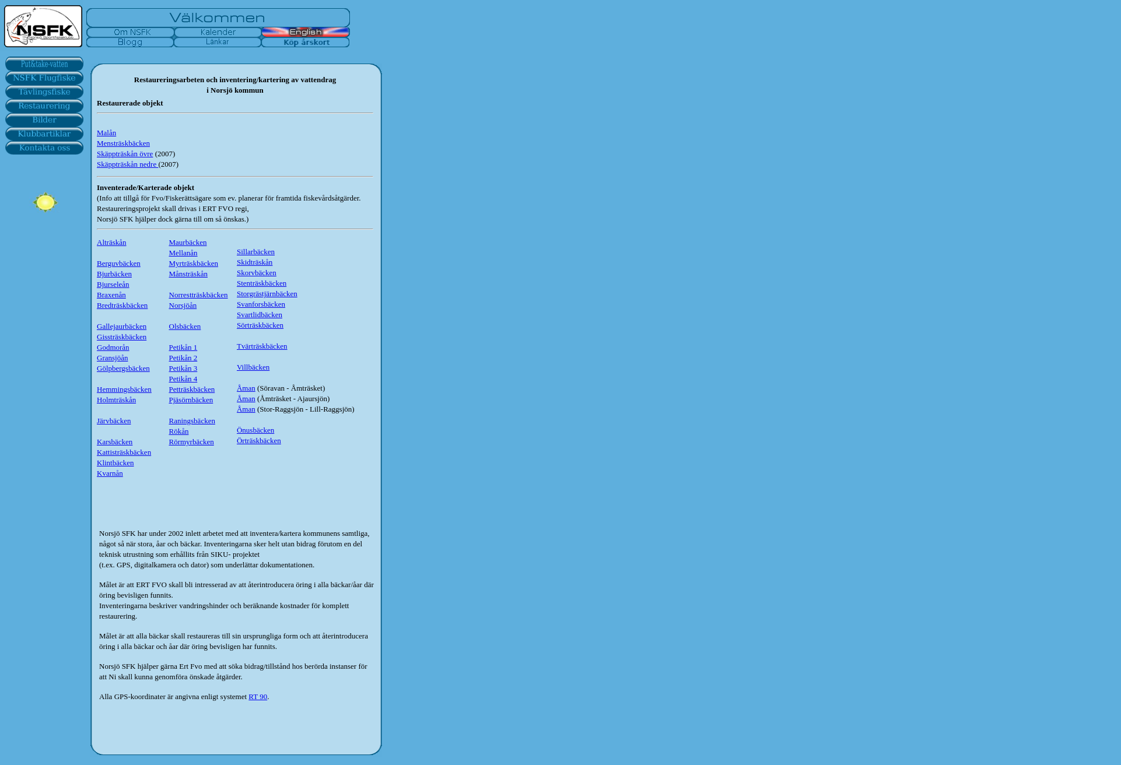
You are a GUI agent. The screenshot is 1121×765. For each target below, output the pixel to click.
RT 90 (257, 696)
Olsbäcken (185, 326)
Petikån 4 (183, 378)
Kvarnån (110, 473)
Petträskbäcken (192, 389)
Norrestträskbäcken (198, 294)
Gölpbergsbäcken (123, 368)
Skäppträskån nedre (127, 164)
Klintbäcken (115, 462)
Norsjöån (183, 305)
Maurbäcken (188, 242)
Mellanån (183, 252)
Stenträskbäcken (261, 283)
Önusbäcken (255, 430)
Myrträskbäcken (193, 263)
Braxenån (111, 294)
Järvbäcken (114, 420)
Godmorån (113, 347)
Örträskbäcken (259, 440)
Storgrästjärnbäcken (267, 293)
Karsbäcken (114, 441)
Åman (246, 388)
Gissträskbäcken (121, 336)
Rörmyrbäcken (191, 441)
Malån (106, 132)
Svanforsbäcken (261, 304)
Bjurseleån (113, 284)
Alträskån (112, 242)
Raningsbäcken (192, 420)
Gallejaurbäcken (121, 326)
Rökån (179, 431)
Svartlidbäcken (259, 314)
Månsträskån (188, 273)
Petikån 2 (183, 357)
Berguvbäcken (119, 263)
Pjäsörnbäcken (191, 399)
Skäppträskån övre (125, 153)
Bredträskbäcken (122, 305)
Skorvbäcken (256, 272)
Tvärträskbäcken (262, 346)
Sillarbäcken (256, 251)
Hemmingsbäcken (124, 389)
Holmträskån (116, 399)
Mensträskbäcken (123, 143)
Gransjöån (112, 357)
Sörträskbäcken (260, 325)
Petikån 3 (183, 368)
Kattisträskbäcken (124, 452)
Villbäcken (253, 367)
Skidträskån (254, 262)
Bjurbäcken (114, 273)
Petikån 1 (183, 347)
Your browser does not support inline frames (43, 291)
